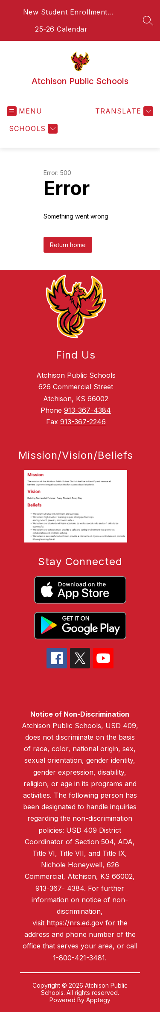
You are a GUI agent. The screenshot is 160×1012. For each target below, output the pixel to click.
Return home (68, 244)
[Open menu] (24, 111)
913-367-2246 (83, 421)
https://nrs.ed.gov (75, 923)
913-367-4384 (87, 410)
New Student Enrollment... (68, 12)
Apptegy (98, 999)
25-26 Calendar (61, 29)
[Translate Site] (123, 111)
